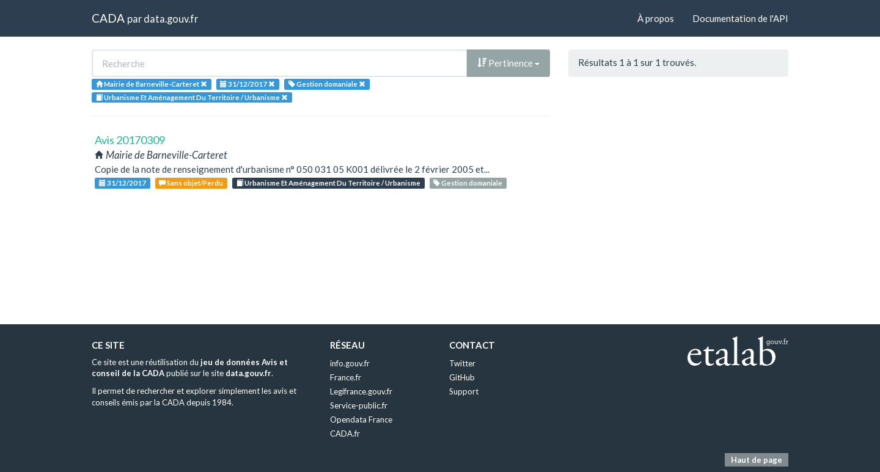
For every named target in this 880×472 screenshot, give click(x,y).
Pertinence (508, 62)
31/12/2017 (122, 183)
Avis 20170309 (130, 140)
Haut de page (756, 460)
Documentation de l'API (740, 18)
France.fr (345, 377)
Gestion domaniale (467, 183)
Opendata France (361, 419)
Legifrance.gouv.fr (361, 391)
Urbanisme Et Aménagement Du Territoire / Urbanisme (328, 183)
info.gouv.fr (350, 363)
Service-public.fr (358, 405)
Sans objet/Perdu (191, 183)
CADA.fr (345, 433)
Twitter (462, 363)
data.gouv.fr (171, 18)
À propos (655, 18)
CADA (108, 18)
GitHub (462, 377)
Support (464, 391)
